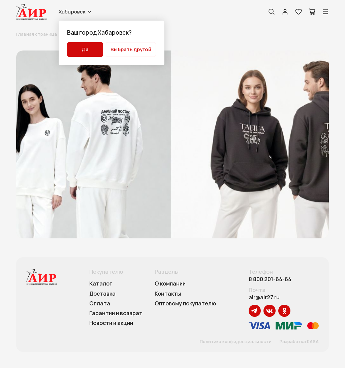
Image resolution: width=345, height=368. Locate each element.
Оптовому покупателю (185, 303)
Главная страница (36, 34)
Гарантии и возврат (116, 313)
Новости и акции (111, 323)
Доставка (102, 294)
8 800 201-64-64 (270, 279)
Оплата (99, 303)
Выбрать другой (131, 49)
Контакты (168, 294)
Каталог (100, 283)
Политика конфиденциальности (236, 341)
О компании (170, 283)
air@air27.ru (264, 297)
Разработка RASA (299, 341)
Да (85, 49)
